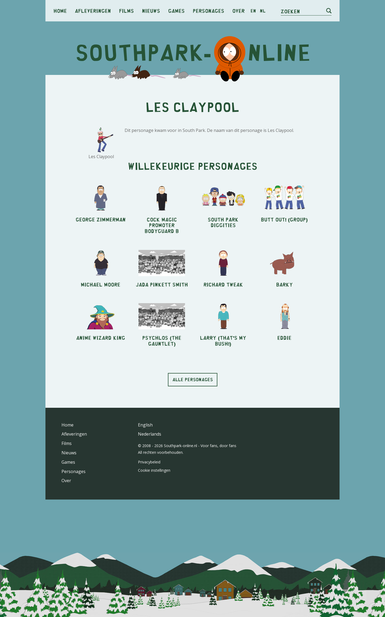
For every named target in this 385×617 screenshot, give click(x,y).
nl (262, 11)
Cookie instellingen (154, 470)
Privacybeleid (149, 461)
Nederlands (149, 434)
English (145, 425)
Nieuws (151, 10)
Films (126, 10)
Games (176, 10)
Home (60, 10)
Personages (208, 10)
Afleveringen (93, 10)
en (253, 11)
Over (238, 10)
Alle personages (192, 379)
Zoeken (290, 11)
